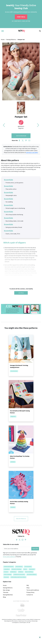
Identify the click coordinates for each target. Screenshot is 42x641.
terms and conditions (9, 557)
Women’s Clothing (16, 569)
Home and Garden (8, 566)
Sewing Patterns (11, 39)
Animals (13, 462)
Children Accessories (19, 574)
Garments (31, 569)
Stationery (13, 572)
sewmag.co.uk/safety (32, 152)
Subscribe (35, 549)
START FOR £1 (21, 17)
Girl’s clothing (7, 574)
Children (21, 572)
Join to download (21, 136)
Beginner (13, 416)
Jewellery (6, 569)
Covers (6, 572)
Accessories (14, 371)
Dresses (6, 577)
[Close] (39, 637)
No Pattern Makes (31, 574)
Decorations (19, 566)
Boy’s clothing (29, 572)
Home (2, 39)
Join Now (21, 293)
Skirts (25, 569)
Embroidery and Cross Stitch (18, 577)
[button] (38, 125)
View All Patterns (21, 519)
